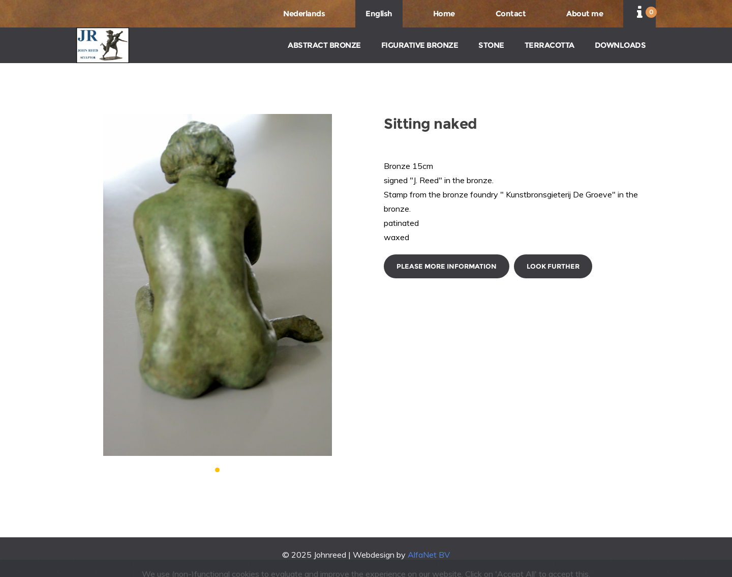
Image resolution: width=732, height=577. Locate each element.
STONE (491, 45)
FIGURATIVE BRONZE (420, 45)
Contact (511, 13)
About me (584, 13)
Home (444, 13)
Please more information (446, 266)
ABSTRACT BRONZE (324, 45)
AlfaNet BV (429, 555)
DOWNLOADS (620, 45)
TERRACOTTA (549, 45)
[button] (217, 470)
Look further (553, 266)
